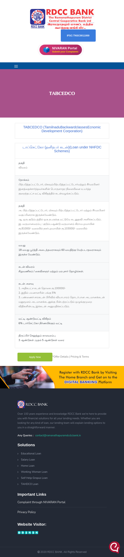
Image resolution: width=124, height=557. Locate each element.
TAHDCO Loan (29, 484)
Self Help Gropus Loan (34, 478)
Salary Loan (28, 459)
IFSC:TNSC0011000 (78, 35)
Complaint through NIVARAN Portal (41, 502)
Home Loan (27, 465)
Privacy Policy (26, 512)
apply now (35, 357)
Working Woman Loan (34, 472)
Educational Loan (31, 453)
